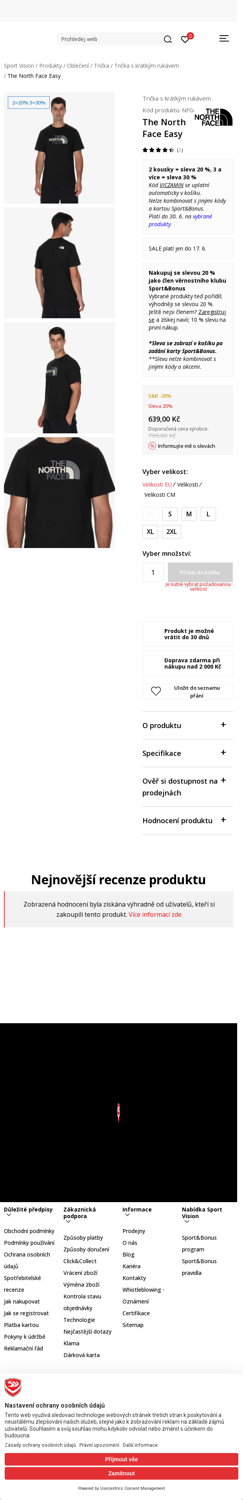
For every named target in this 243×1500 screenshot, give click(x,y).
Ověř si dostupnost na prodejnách (184, 786)
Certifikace (136, 1313)
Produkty (50, 65)
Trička (101, 65)
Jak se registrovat (26, 1313)
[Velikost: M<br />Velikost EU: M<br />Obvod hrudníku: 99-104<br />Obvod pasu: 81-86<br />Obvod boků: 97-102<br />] (189, 514)
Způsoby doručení (86, 1249)
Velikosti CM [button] (159, 495)
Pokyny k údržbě (24, 1336)
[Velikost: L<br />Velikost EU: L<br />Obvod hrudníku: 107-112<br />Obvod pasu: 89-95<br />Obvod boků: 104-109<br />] (208, 514)
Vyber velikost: (165, 471)
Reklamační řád (23, 1348)
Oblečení (78, 65)
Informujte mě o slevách (186, 445)
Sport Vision (19, 65)
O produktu (184, 724)
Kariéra (131, 1266)
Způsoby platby (83, 1237)
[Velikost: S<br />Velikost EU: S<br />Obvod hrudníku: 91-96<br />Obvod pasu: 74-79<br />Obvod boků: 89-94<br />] (170, 514)
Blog (128, 1254)
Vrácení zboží (80, 1272)
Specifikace (184, 752)
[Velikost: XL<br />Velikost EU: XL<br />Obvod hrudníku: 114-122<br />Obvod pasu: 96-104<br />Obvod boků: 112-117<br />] (150, 532)
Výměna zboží (81, 1284)
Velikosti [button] (187, 484)
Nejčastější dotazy (87, 1331)
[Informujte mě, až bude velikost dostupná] (150, 514)
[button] (116, 38)
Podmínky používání (29, 1242)
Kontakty (134, 1278)
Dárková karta (81, 1355)
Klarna (71, 1343)
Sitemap (133, 1325)
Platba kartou (21, 1325)
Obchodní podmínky (29, 1231)
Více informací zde (155, 914)
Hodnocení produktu (184, 820)
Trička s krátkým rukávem (146, 65)
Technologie (79, 1319)
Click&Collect (80, 1261)
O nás (129, 1242)
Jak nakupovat (22, 1301)
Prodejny (133, 1231)
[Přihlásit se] (185, 39)
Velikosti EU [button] (157, 484)
